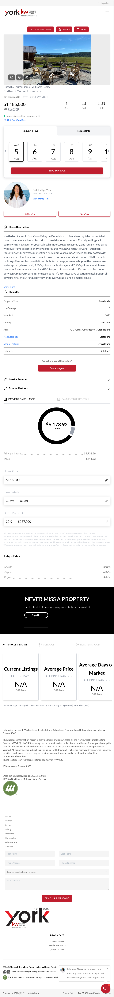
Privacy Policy (69, 993)
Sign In (102, 3)
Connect (9, 846)
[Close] (107, 968)
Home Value (10, 838)
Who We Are (11, 842)
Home (8, 816)
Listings (8, 820)
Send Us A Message (57, 898)
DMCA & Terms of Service (89, 993)
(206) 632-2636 (57, 949)
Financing (9, 833)
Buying (8, 825)
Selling (8, 829)
